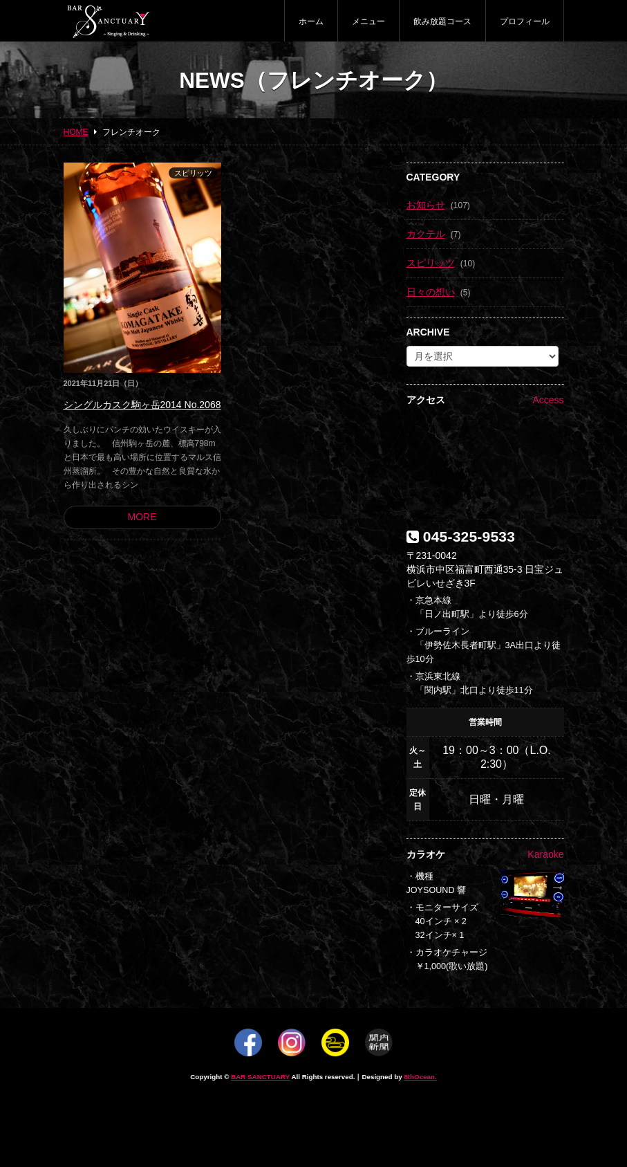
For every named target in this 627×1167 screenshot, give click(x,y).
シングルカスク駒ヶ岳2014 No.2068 (142, 404)
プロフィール (525, 21)
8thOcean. (420, 1077)
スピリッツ (193, 173)
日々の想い (430, 291)
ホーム (311, 21)
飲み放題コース (442, 21)
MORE (142, 516)
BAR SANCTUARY (260, 1077)
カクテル (425, 233)
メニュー (368, 21)
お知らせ (425, 204)
